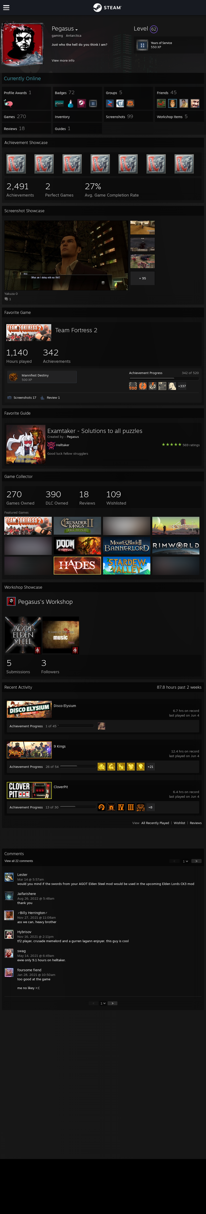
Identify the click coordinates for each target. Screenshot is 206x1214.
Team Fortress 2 (76, 330)
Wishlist (179, 823)
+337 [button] (182, 386)
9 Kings (60, 746)
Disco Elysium (65, 706)
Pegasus (73, 437)
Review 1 (53, 397)
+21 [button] (150, 767)
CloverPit (61, 787)
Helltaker (62, 445)
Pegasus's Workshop (45, 601)
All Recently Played (155, 823)
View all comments (18, 861)
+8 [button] (150, 807)
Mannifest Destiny (35, 375)
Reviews (196, 823)
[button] (169, 28)
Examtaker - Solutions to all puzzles (94, 430)
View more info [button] (63, 60)
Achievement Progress (145, 373)
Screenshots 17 (25, 397)
